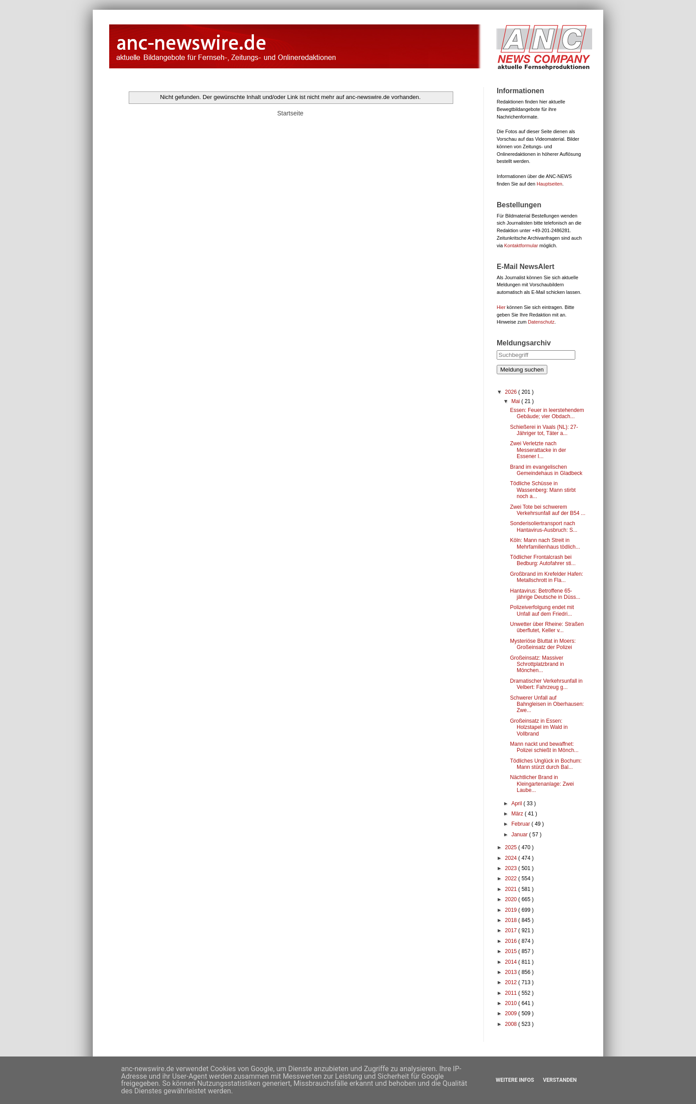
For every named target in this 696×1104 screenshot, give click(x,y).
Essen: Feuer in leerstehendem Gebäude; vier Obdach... (547, 413)
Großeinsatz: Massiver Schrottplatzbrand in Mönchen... (537, 664)
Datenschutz (541, 321)
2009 (511, 1013)
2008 (511, 1024)
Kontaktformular (521, 245)
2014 (511, 962)
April (517, 803)
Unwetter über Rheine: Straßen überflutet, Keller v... (547, 627)
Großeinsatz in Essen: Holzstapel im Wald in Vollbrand (539, 727)
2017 (511, 930)
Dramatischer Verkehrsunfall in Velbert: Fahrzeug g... (546, 684)
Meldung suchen (522, 369)
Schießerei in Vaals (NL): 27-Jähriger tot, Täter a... (544, 430)
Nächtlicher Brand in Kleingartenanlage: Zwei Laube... (542, 783)
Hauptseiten (549, 183)
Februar (521, 824)
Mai (516, 401)
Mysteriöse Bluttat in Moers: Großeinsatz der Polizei (543, 644)
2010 (511, 1003)
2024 (511, 858)
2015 (511, 951)
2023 (511, 868)
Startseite (290, 113)
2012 (511, 982)
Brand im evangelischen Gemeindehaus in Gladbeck (546, 470)
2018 (511, 920)
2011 (511, 993)
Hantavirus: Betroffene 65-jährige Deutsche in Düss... (545, 594)
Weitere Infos (515, 1080)
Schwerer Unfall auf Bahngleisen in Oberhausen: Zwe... (547, 704)
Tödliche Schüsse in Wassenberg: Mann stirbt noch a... (543, 489)
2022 (511, 878)
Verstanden (560, 1080)
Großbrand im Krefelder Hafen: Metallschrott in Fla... (546, 577)
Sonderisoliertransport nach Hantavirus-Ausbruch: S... (543, 526)
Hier (501, 307)
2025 (511, 847)
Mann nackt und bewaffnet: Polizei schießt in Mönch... (544, 747)
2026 (511, 392)
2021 (511, 889)
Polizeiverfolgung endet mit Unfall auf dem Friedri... (542, 610)
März (518, 814)
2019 (511, 910)
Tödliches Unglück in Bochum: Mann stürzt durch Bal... (545, 764)
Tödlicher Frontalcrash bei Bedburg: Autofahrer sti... (543, 560)
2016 (511, 941)
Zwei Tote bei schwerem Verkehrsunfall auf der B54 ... (547, 510)
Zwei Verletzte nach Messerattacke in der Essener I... (538, 449)
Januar (520, 834)
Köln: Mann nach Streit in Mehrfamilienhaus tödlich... (545, 543)
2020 (511, 899)
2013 (511, 972)
